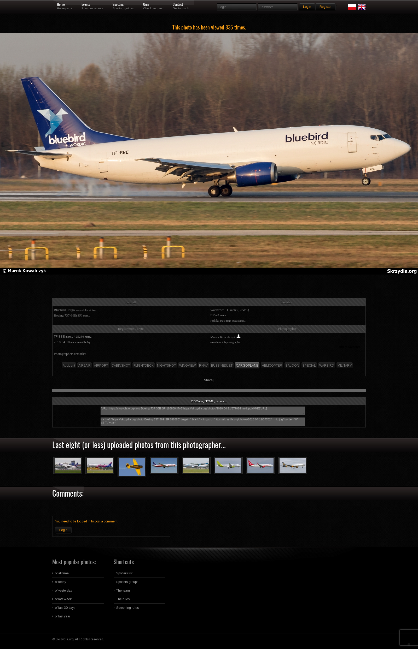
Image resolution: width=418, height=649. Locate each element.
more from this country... (233, 320)
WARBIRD (326, 365)
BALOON (292, 365)
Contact (178, 4)
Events (86, 4)
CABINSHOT (121, 365)
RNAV (203, 365)
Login (63, 530)
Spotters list (124, 573)
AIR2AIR (84, 365)
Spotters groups (127, 582)
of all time (62, 573)
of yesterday (63, 590)
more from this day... (81, 342)
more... (86, 315)
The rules (123, 599)
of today (60, 582)
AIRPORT (101, 365)
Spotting (118, 4)
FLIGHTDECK (143, 365)
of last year (62, 616)
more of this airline (85, 310)
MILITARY (345, 365)
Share (208, 380)
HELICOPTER (272, 365)
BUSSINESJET (222, 365)
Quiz (146, 4)
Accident (69, 365)
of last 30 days (65, 608)
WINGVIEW (187, 365)
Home (61, 4)
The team (123, 590)
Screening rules (127, 608)
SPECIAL (309, 365)
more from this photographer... (226, 342)
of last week (63, 599)
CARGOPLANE (247, 365)
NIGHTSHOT (166, 365)
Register (326, 7)
